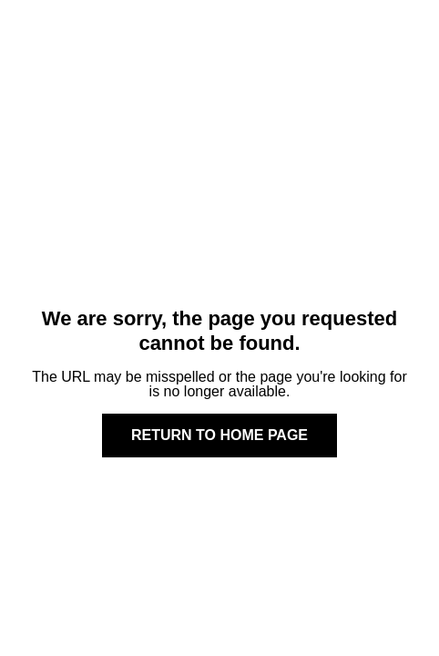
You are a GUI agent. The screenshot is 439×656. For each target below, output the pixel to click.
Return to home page (219, 435)
